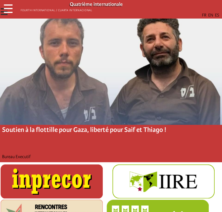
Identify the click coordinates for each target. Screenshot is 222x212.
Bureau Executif (16, 156)
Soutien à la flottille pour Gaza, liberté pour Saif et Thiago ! (84, 130)
